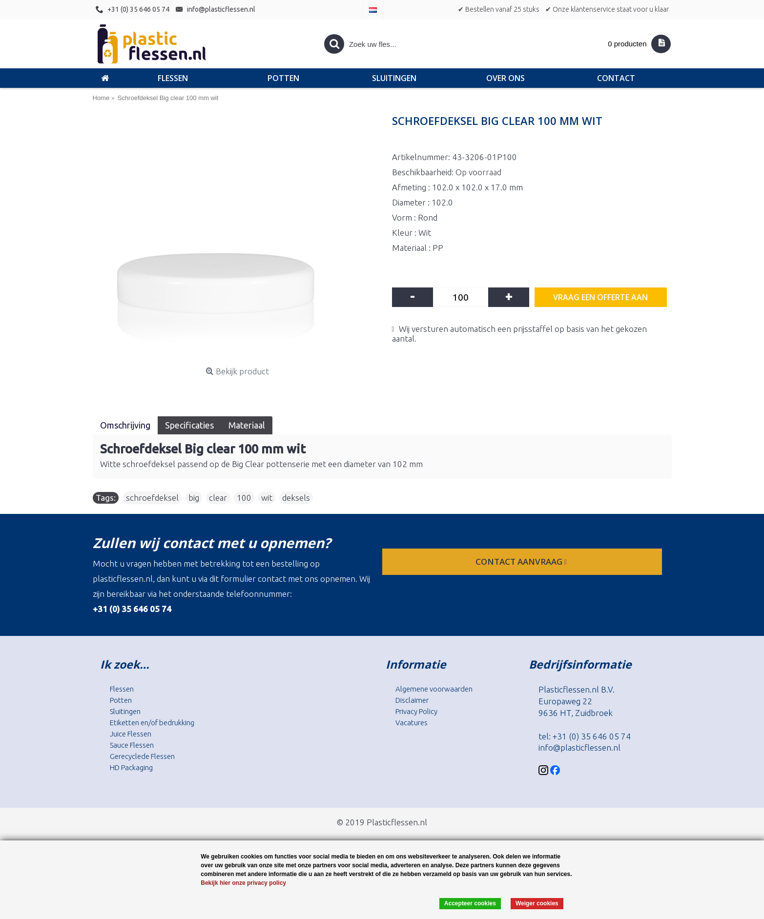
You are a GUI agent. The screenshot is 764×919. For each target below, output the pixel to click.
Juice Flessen (130, 734)
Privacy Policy (416, 711)
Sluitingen (125, 711)
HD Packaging (131, 767)
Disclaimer (412, 700)
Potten (121, 700)
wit (266, 497)
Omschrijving (125, 425)
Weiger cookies (537, 903)
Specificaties (189, 425)
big (193, 497)
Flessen (122, 689)
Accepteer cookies (470, 903)
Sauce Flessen (132, 745)
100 (244, 497)
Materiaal (246, 425)
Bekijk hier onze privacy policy (243, 882)
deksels (296, 497)
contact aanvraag (522, 561)
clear (218, 497)
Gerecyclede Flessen (142, 756)
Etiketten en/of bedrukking (152, 722)
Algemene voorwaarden (434, 689)
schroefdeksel (152, 497)
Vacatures (411, 722)
